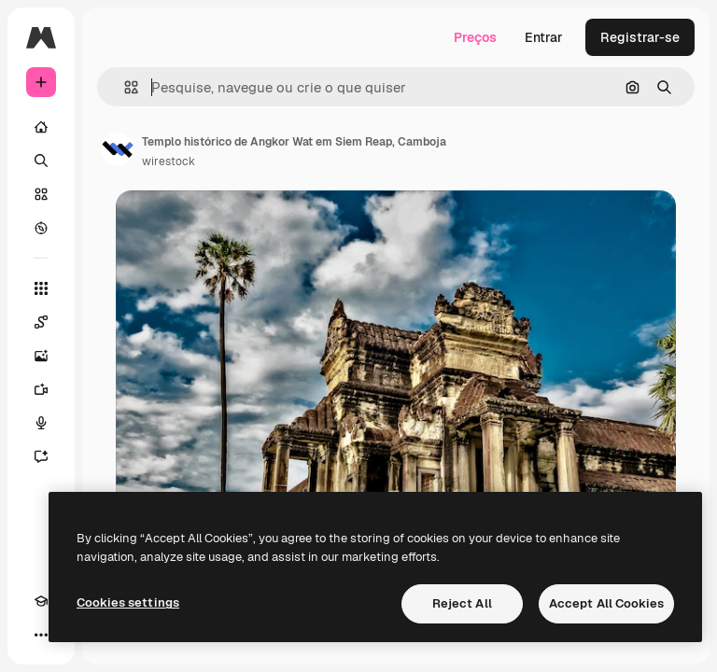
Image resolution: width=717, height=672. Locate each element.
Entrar (544, 37)
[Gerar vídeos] (41, 389)
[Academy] (41, 601)
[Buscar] (41, 160)
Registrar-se (640, 37)
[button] (123, 87)
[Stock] (41, 194)
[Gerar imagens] (41, 356)
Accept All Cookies (606, 603)
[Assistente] (41, 456)
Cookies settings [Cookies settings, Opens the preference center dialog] (128, 602)
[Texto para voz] (41, 423)
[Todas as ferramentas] (41, 288)
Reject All (462, 603)
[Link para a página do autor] (117, 149)
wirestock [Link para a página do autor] (168, 161)
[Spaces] (41, 322)
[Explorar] (41, 228)
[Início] (41, 127)
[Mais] (41, 635)
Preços (475, 37)
